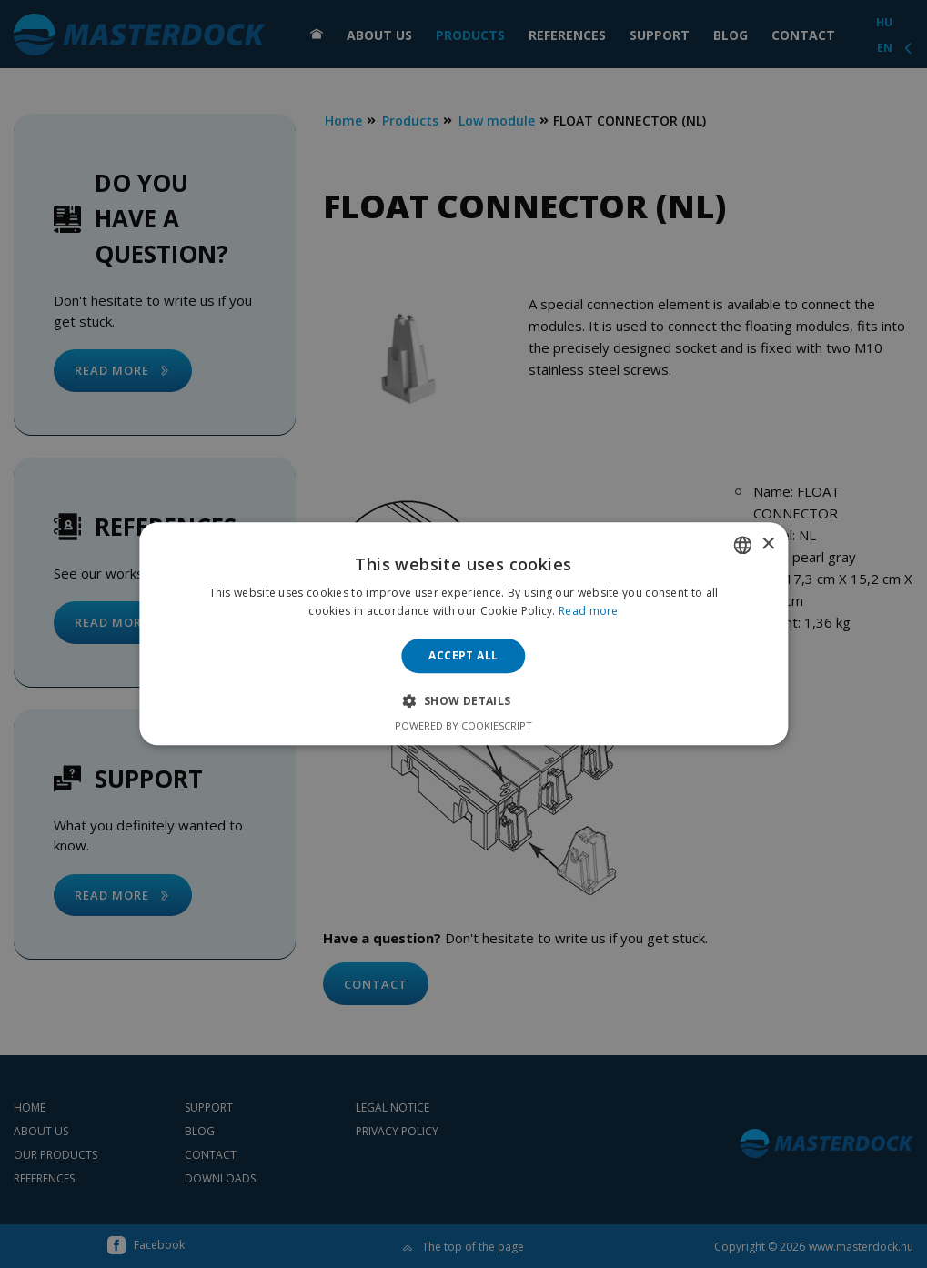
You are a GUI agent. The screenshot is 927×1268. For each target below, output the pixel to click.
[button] (463, 701)
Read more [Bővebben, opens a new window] (589, 611)
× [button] (767, 544)
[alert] (463, 634)
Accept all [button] (463, 655)
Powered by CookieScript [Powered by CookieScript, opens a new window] (463, 726)
